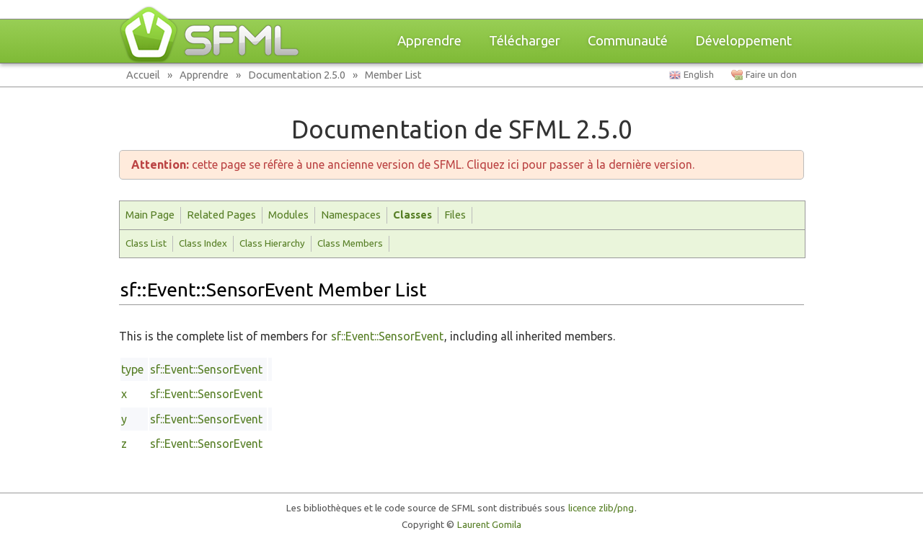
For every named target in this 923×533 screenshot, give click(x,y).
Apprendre (429, 40)
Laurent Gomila (489, 524)
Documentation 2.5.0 (296, 75)
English (699, 74)
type (132, 369)
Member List (393, 75)
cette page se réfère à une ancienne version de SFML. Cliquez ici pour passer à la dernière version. (412, 164)
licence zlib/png (601, 508)
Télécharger (524, 40)
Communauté (628, 40)
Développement (743, 40)
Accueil (143, 75)
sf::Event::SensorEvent (387, 336)
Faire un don (771, 74)
